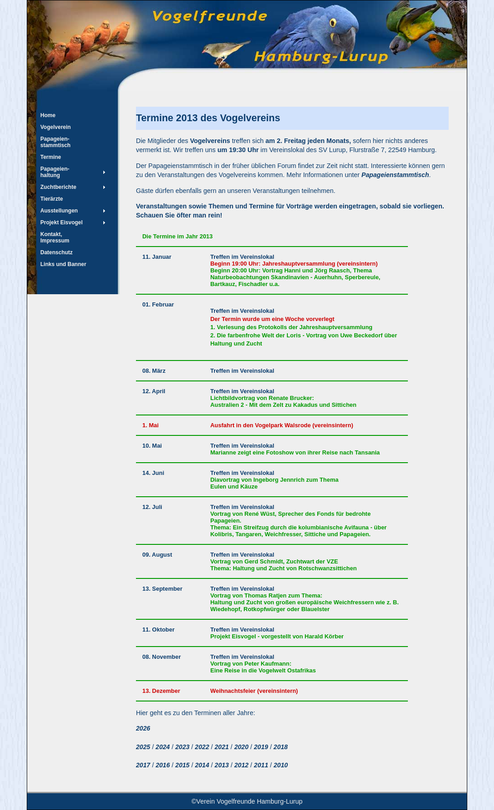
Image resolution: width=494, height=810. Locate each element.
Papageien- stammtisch (55, 142)
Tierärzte (51, 199)
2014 (202, 765)
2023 (182, 747)
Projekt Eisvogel (61, 222)
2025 (143, 747)
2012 (241, 765)
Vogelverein (55, 127)
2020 (241, 747)
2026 (143, 728)
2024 (162, 747)
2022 (202, 747)
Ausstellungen (59, 210)
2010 (281, 765)
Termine (50, 157)
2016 (162, 765)
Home (47, 115)
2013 (222, 765)
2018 (280, 747)
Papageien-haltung (54, 172)
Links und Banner (63, 264)
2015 (182, 765)
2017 (143, 765)
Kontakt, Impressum (54, 237)
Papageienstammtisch (395, 174)
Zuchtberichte (58, 187)
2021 (221, 747)
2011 (261, 765)
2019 (261, 747)
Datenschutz (56, 252)
